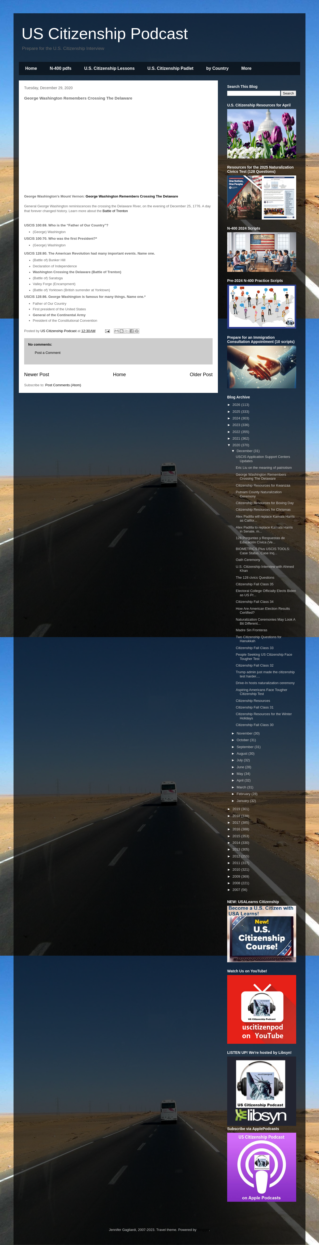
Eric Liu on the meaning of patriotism (264, 468)
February (244, 794)
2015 (236, 836)
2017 (236, 823)
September (246, 747)
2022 (236, 432)
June (241, 767)
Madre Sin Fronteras (251, 630)
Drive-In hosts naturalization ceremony (265, 683)
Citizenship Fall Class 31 (254, 707)
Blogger (203, 1230)
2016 (236, 829)
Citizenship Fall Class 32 (254, 665)
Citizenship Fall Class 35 (254, 584)
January (243, 801)
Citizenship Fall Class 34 (254, 602)
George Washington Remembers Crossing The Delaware (132, 196)
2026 (236, 405)
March (242, 787)
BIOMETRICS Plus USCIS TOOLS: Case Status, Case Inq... (263, 551)
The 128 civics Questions (255, 577)
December (245, 451)
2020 (236, 445)
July (240, 760)
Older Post (201, 374)
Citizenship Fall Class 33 (254, 648)
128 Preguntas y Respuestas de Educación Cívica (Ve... (260, 540)
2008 (236, 883)
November (245, 733)
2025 (236, 412)
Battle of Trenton (115, 211)
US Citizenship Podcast (104, 33)
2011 (236, 863)
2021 (236, 438)
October (243, 740)
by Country (217, 68)
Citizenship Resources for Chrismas (263, 510)
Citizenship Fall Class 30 (254, 725)
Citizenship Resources (253, 701)
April (241, 780)
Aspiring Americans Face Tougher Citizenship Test (261, 692)
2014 (236, 843)
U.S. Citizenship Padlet (170, 68)
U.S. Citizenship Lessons (109, 68)
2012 (236, 856)
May (240, 774)
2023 (236, 425)
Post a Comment (48, 353)
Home (31, 68)
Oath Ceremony (248, 560)
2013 (236, 849)
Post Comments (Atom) (63, 385)
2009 (236, 876)
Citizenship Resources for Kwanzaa (263, 485)
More (246, 68)
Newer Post (36, 374)
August (242, 753)
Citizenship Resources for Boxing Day (265, 503)
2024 (236, 418)
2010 (236, 869)
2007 (236, 890)
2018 (236, 816)
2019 (236, 809)
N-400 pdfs (60, 68)
